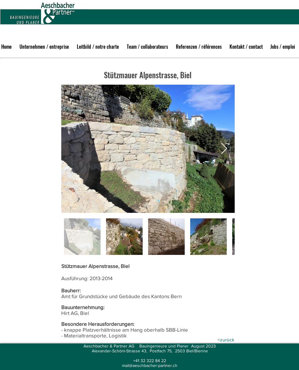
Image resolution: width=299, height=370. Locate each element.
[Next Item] (224, 149)
